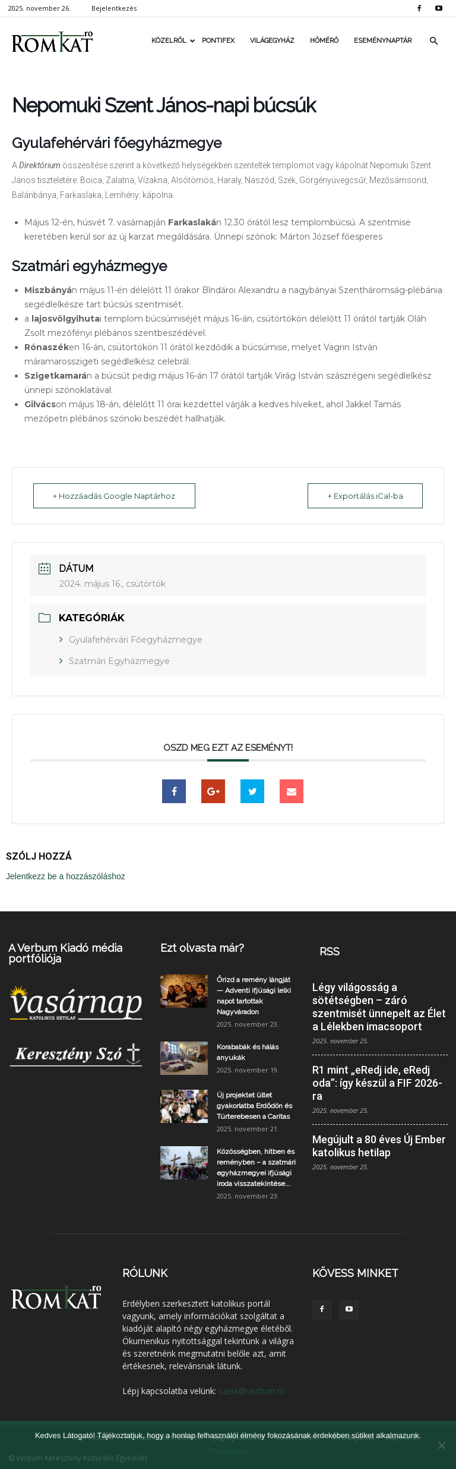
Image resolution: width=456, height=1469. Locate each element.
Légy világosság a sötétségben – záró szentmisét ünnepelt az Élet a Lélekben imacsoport (379, 1007)
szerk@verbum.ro (252, 1390)
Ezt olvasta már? (202, 948)
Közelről (172, 41)
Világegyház (272, 41)
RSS (329, 951)
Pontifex (218, 41)
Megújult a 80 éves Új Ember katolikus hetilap (379, 1146)
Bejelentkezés (114, 8)
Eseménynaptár (382, 41)
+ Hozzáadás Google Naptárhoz (115, 496)
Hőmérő (324, 41)
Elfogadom (228, 1450)
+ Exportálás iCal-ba (364, 496)
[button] (433, 41)
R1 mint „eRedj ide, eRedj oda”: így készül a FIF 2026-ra (377, 1083)
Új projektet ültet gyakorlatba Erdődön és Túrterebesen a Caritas (254, 1106)
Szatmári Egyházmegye (119, 661)
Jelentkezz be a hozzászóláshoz (65, 876)
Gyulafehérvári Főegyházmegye (135, 639)
